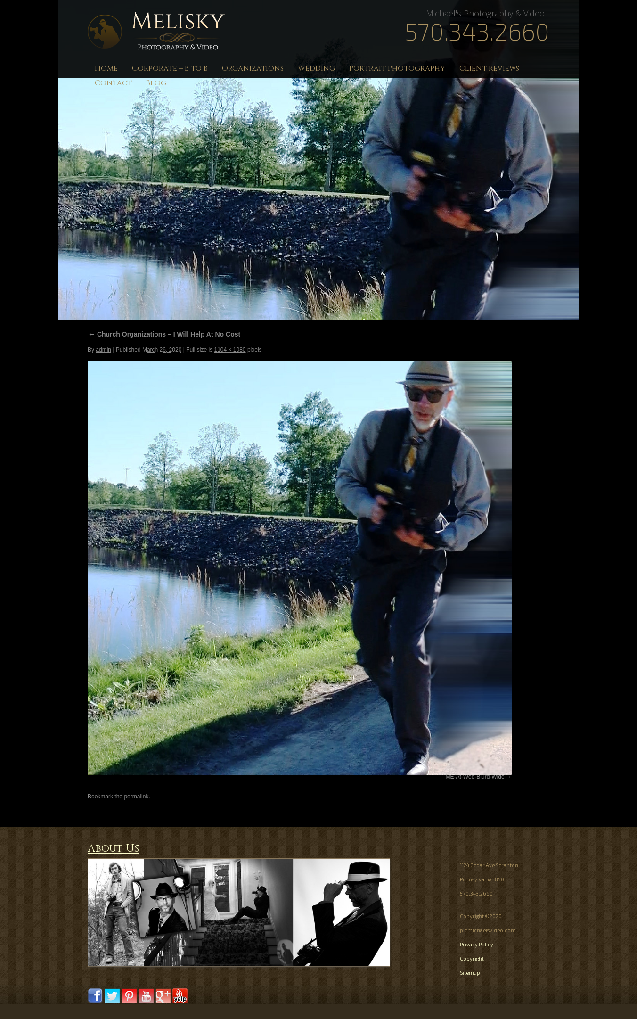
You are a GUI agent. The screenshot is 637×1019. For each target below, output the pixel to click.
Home (106, 68)
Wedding (316, 68)
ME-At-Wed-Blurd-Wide (475, 776)
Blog (156, 83)
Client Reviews (489, 68)
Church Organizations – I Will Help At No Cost (164, 334)
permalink (136, 796)
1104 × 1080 (229, 349)
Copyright (472, 958)
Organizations (253, 68)
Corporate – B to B (170, 68)
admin (103, 349)
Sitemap (470, 973)
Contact (113, 83)
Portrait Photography (397, 68)
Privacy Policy (476, 944)
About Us (113, 848)
